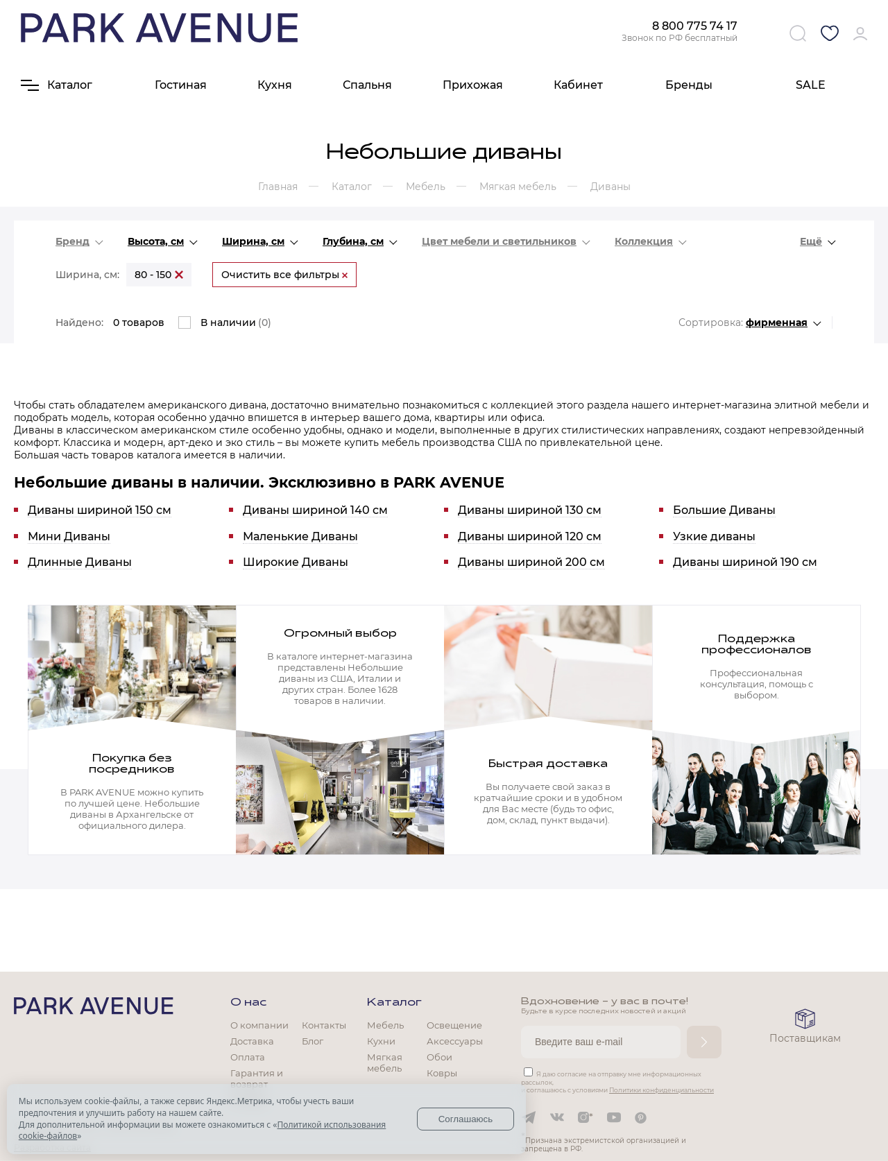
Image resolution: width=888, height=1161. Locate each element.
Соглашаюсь (465, 1119)
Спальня (367, 85)
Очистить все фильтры (284, 274)
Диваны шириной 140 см (315, 510)
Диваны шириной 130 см (529, 510)
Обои (439, 1057)
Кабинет (578, 85)
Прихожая (473, 85)
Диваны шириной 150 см (99, 510)
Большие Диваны (724, 510)
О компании (259, 1025)
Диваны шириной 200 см (531, 562)
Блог (312, 1041)
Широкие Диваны (295, 562)
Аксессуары (455, 1041)
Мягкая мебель (384, 1062)
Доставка (252, 1041)
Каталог (394, 1002)
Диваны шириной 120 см (529, 536)
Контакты (324, 1025)
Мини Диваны (69, 536)
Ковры (442, 1072)
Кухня (274, 85)
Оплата (247, 1057)
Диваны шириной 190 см (745, 562)
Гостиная (181, 85)
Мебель (385, 1025)
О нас (248, 1002)
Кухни (381, 1041)
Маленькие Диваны (300, 536)
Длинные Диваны (80, 562)
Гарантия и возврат (256, 1078)
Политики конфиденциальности (661, 1090)
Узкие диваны (714, 536)
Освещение (454, 1025)
